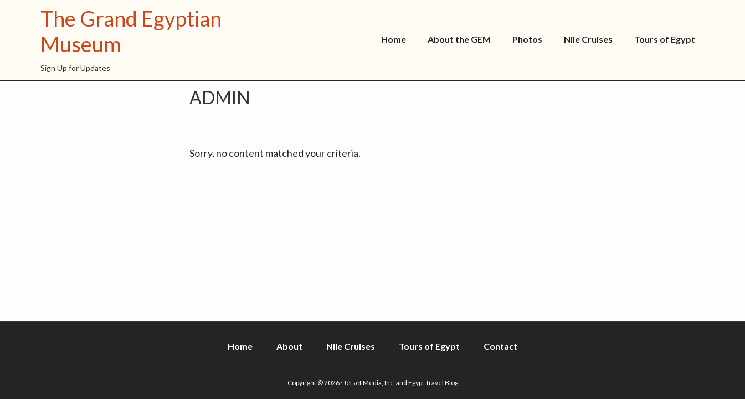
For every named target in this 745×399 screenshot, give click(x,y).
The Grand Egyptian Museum (131, 31)
